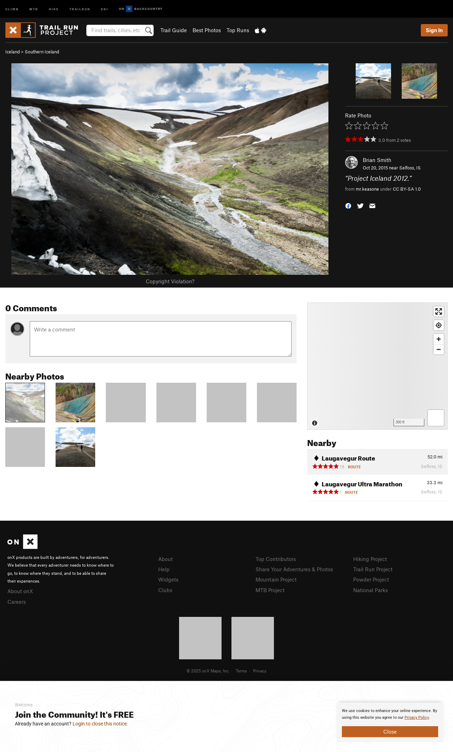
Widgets (168, 579)
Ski (104, 8)
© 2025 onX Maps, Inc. (208, 670)
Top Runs (237, 30)
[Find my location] (439, 325)
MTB (33, 8)
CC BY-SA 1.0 (407, 189)
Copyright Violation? (170, 281)
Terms (241, 670)
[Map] (377, 366)
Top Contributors (276, 559)
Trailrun (79, 8)
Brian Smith (377, 160)
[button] (348, 205)
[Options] (436, 418)
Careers (16, 601)
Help (164, 569)
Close (390, 731)
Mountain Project (276, 579)
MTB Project (270, 590)
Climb (12, 8)
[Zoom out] (439, 349)
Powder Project (371, 579)
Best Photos (207, 30)
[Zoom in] (439, 339)
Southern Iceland (42, 51)
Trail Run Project (372, 569)
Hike (54, 8)
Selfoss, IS (410, 167)
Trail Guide (173, 30)
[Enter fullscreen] (439, 311)
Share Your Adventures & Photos (294, 569)
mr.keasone (367, 189)
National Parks (370, 590)
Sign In (434, 30)
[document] (390, 722)
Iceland (12, 51)
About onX (20, 591)
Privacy (259, 670)
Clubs (165, 590)
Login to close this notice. (100, 724)
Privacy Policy (417, 717)
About (165, 559)
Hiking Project (370, 559)
